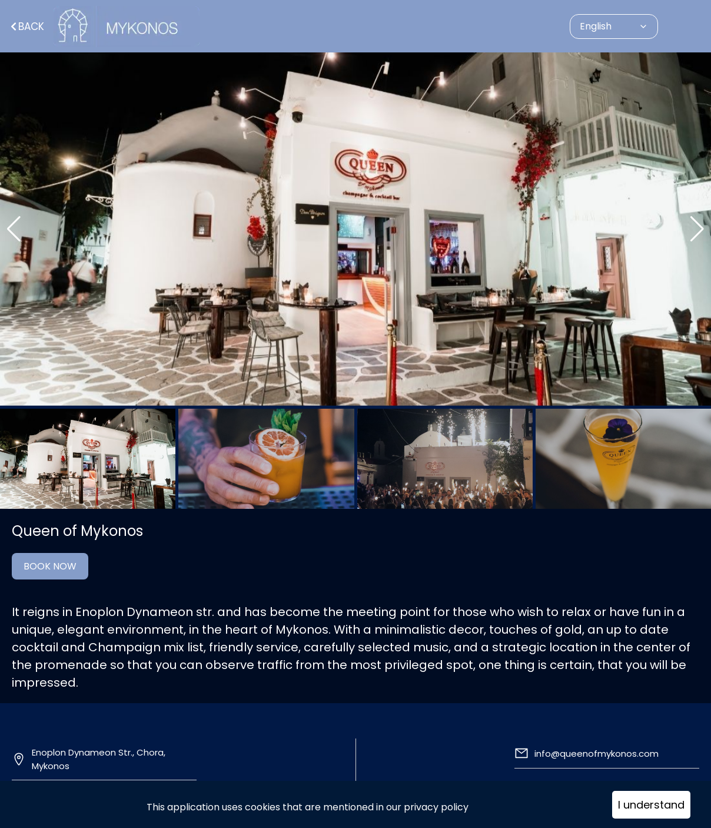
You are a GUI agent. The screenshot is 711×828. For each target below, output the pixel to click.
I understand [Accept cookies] (651, 804)
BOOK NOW (50, 566)
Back (26, 26)
